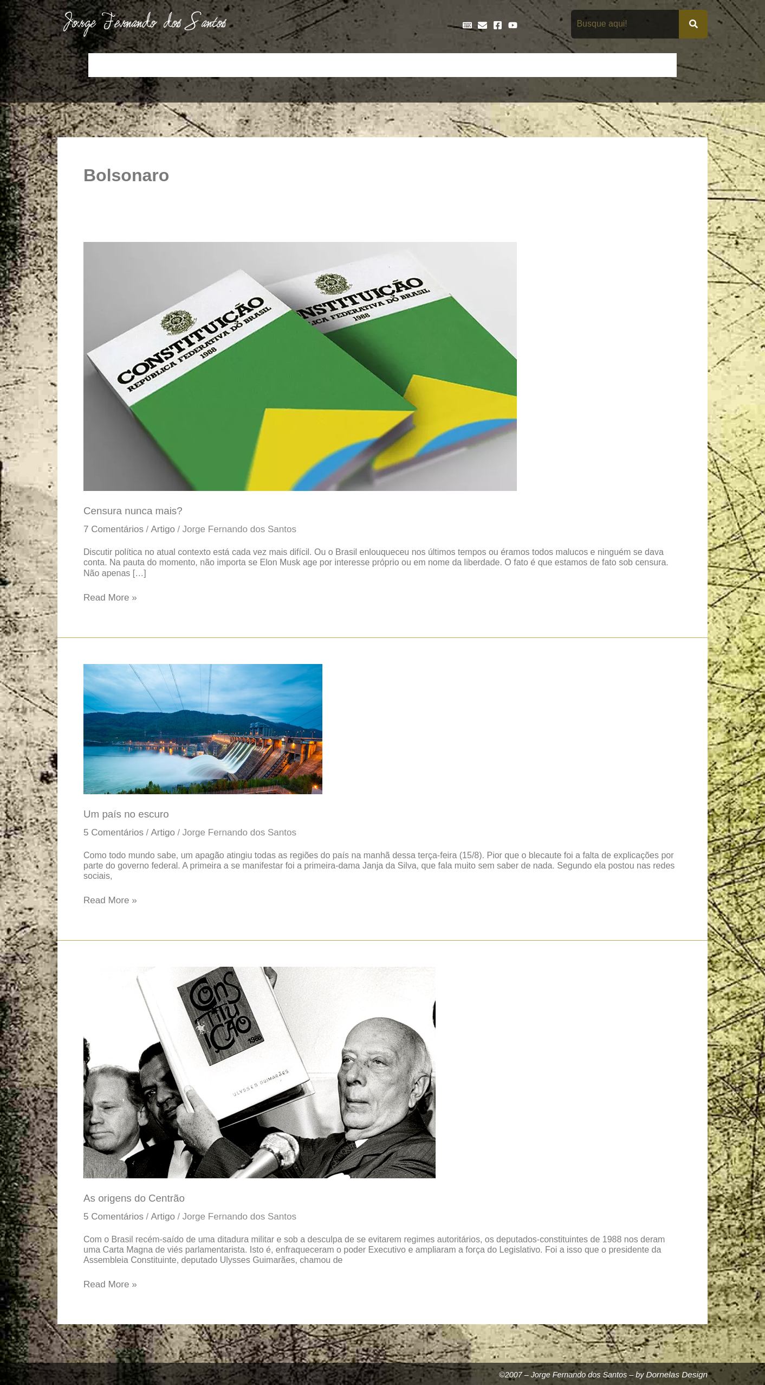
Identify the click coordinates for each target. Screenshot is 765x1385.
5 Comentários (114, 834)
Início (105, 65)
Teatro (658, 65)
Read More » (111, 598)
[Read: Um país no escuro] (202, 729)
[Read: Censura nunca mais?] (300, 365)
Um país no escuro (127, 815)
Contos (211, 65)
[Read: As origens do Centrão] (259, 1074)
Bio (177, 65)
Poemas (616, 65)
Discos (353, 65)
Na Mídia (570, 65)
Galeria (488, 65)
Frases (448, 65)
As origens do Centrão (135, 1201)
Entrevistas (400, 65)
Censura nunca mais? (134, 511)
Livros (527, 65)
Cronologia (307, 65)
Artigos (144, 65)
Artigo (165, 530)
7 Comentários (114, 530)
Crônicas (256, 65)
